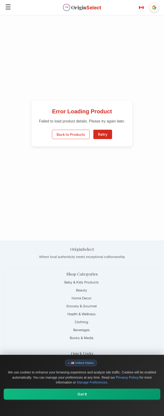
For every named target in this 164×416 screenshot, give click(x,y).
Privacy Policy (127, 377)
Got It (82, 394)
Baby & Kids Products (81, 282)
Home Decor (81, 298)
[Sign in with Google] (154, 7)
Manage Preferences (92, 382)
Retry (102, 134)
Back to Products (71, 134)
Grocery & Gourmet (81, 306)
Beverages (81, 330)
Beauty (81, 290)
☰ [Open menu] (8, 7)
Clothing (81, 322)
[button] (141, 7)
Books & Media (81, 338)
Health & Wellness (81, 314)
